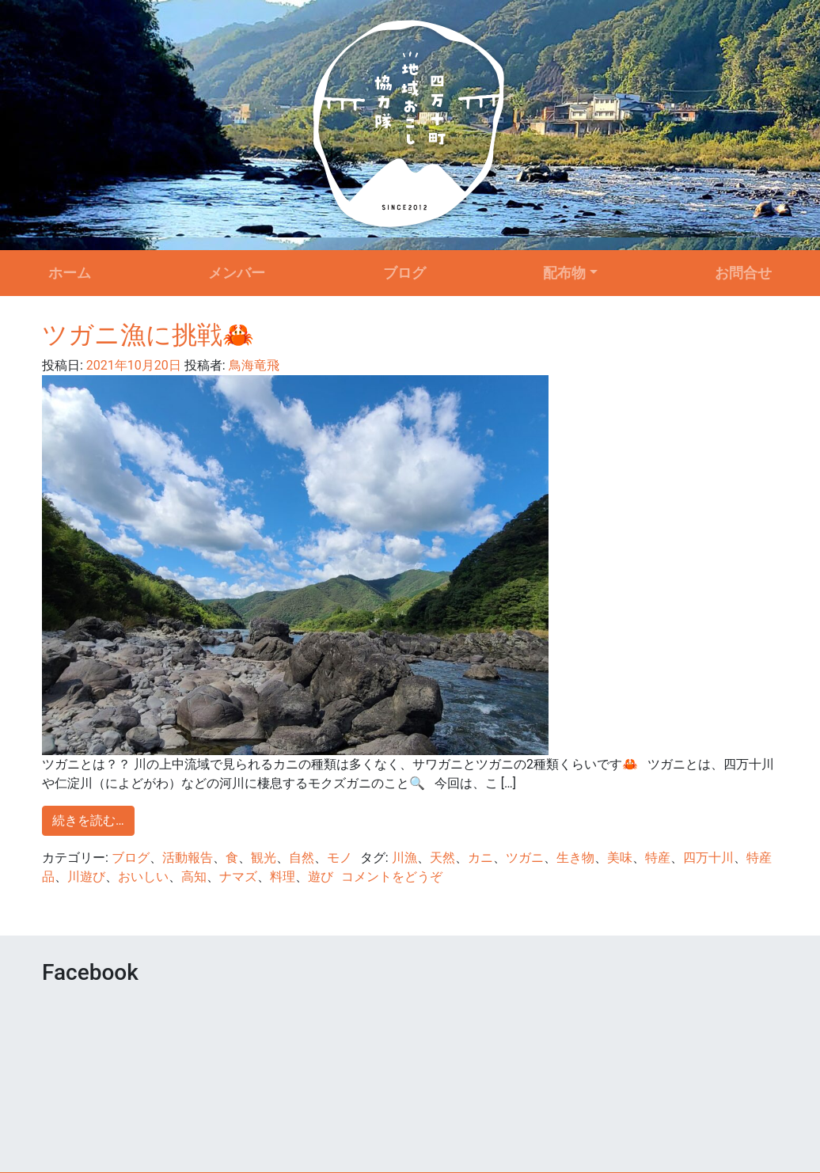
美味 (619, 857)
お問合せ (743, 273)
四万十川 (708, 857)
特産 (657, 857)
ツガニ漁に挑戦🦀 (148, 335)
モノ (339, 857)
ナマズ (238, 876)
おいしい (143, 876)
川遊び (86, 876)
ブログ (404, 273)
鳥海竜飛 (252, 365)
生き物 (575, 857)
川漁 (404, 857)
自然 (301, 857)
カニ (480, 857)
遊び (320, 876)
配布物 (564, 273)
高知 (194, 876)
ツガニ (525, 857)
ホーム (69, 273)
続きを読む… (88, 820)
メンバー (236, 273)
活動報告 (187, 857)
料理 (282, 876)
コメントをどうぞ (391, 876)
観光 (263, 857)
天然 (442, 857)
